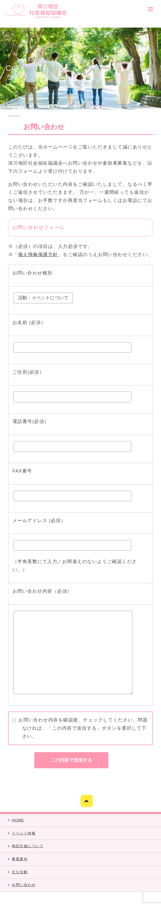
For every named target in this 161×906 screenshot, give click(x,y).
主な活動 (20, 872)
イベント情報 (24, 833)
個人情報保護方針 (38, 254)
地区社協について (27, 846)
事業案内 (20, 859)
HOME (18, 820)
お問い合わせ (24, 885)
